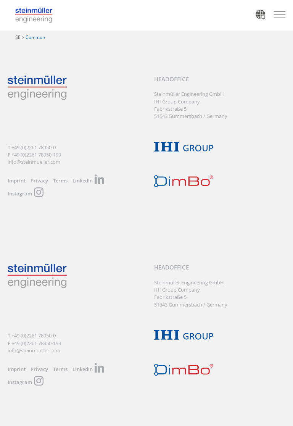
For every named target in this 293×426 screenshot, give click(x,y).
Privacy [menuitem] (39, 180)
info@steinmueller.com (34, 161)
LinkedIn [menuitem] (82, 180)
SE (18, 37)
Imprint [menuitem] (17, 180)
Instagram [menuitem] (20, 193)
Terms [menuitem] (60, 180)
